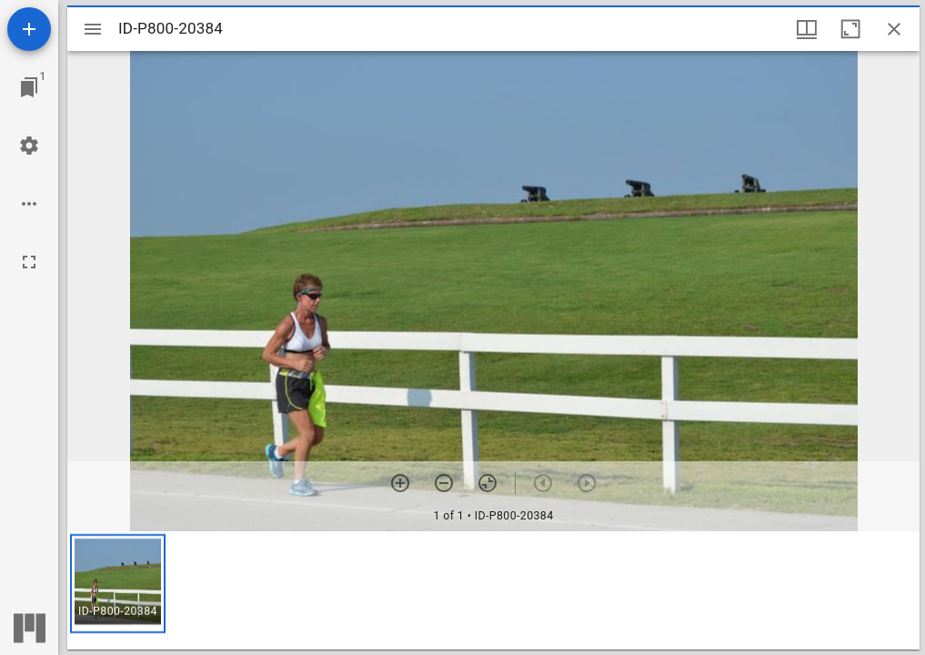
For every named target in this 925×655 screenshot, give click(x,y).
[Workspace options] (29, 204)
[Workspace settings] (29, 145)
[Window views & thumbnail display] (807, 29)
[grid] (493, 590)
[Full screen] (29, 262)
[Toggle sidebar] (93, 29)
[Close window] (894, 29)
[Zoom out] (444, 483)
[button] (118, 584)
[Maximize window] (850, 29)
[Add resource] (29, 29)
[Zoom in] (400, 483)
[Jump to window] (29, 87)
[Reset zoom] (487, 483)
